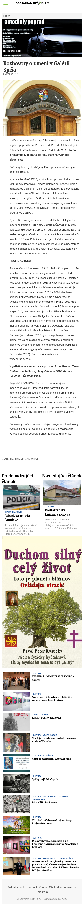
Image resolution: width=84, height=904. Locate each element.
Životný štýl (67, 858)
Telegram (42, 891)
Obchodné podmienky (62, 887)
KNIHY (35, 715)
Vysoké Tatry (40, 799)
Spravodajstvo (13, 512)
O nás (43, 887)
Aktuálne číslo (16, 887)
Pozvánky (48, 756)
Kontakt (32, 887)
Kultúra (6, 16)
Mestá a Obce (50, 735)
